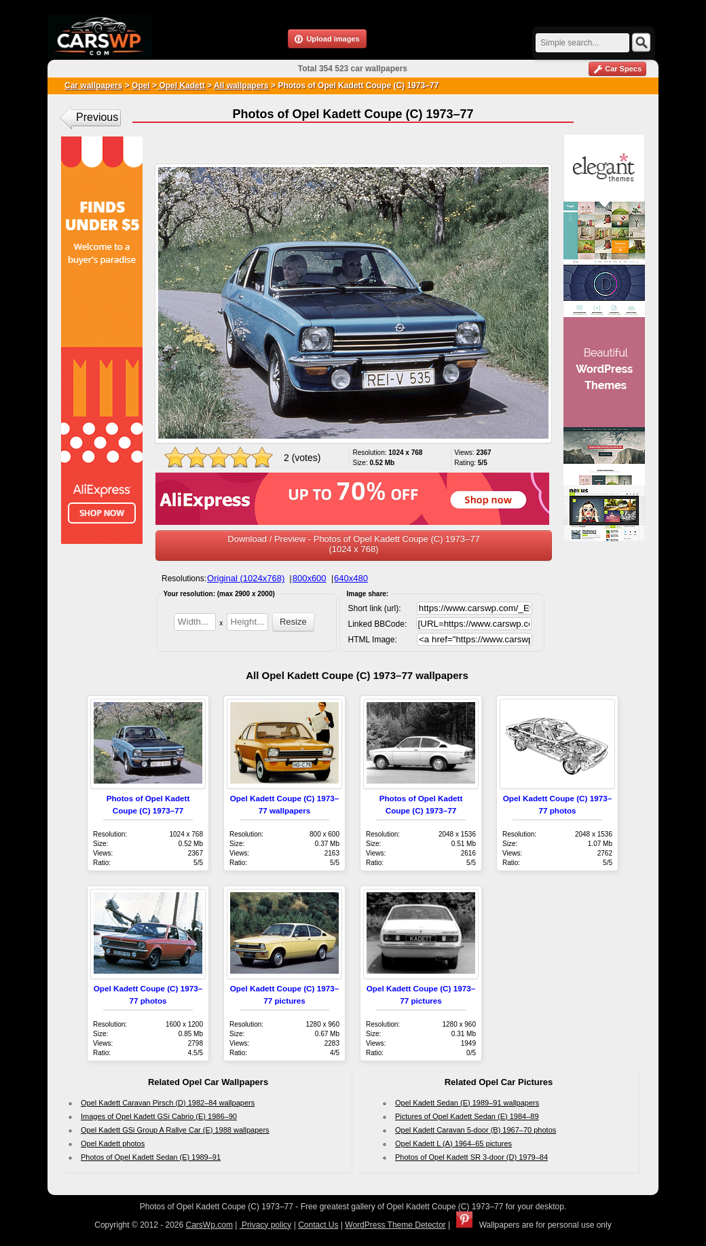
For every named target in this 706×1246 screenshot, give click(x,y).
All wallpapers (241, 85)
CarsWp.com (209, 1225)
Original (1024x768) (245, 578)
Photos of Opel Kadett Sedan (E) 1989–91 (151, 1157)
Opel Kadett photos (113, 1143)
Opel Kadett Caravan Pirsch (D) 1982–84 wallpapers (168, 1103)
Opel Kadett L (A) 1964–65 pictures (453, 1143)
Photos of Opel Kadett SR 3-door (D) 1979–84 (471, 1157)
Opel (141, 85)
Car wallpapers (93, 85)
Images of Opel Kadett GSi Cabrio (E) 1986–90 (159, 1116)
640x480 (351, 578)
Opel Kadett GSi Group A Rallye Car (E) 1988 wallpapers (175, 1130)
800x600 (310, 578)
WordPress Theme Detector (395, 1225)
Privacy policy (266, 1225)
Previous (97, 117)
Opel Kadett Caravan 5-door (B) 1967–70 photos (475, 1130)
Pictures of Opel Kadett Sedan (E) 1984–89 (467, 1116)
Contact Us (318, 1225)
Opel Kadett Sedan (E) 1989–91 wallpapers (467, 1103)
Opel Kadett (181, 85)
